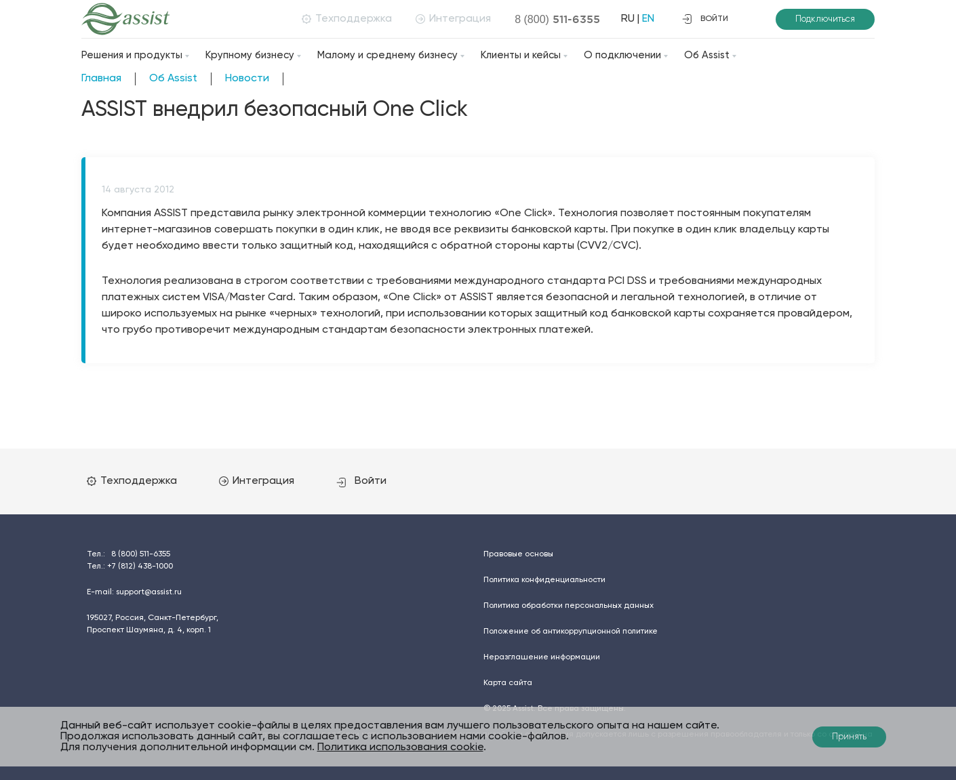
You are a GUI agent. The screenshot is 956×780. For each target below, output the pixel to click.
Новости (247, 78)
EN (648, 19)
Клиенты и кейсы (521, 55)
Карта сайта (507, 683)
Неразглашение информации (541, 657)
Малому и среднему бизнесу (387, 55)
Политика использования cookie (400, 747)
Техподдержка (347, 19)
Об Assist (707, 55)
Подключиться (825, 19)
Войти (361, 481)
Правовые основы (518, 554)
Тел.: (128, 554)
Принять (849, 737)
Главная (101, 78)
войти (705, 19)
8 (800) (557, 19)
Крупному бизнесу (249, 55)
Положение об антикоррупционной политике (570, 632)
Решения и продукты (131, 55)
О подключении (622, 55)
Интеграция (453, 19)
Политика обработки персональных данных (568, 606)
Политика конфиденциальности (544, 580)
